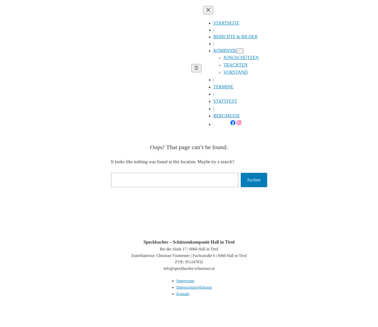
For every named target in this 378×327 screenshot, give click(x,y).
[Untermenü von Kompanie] (240, 51)
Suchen (254, 179)
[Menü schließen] (208, 10)
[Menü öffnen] (196, 68)
